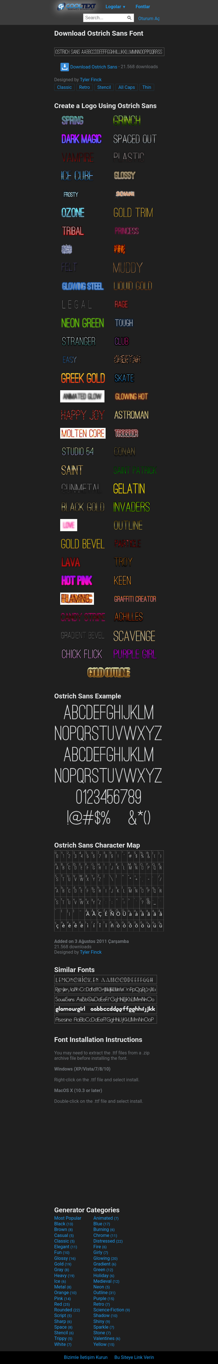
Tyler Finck (91, 79)
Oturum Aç (149, 18)
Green (103, 1269)
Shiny (101, 1321)
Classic (64, 87)
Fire (100, 1246)
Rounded (67, 1309)
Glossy (65, 1258)
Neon (101, 1287)
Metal (63, 1287)
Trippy (63, 1338)
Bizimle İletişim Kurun (86, 1357)
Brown (63, 1229)
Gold (63, 1264)
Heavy (64, 1275)
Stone (102, 1332)
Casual (64, 1235)
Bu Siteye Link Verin (134, 1357)
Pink (62, 1298)
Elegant (65, 1246)
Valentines (106, 1338)
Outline (104, 1292)
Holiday (103, 1275)
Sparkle (103, 1327)
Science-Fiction (111, 1309)
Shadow (105, 1315)
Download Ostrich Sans (88, 67)
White (63, 1344)
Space (63, 1327)
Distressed (108, 1241)
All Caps (126, 87)
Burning (104, 1229)
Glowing (105, 1258)
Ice (60, 1281)
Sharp (63, 1321)
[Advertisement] (27, 114)
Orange (65, 1292)
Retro (84, 87)
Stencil (104, 87)
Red (62, 1304)
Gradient (104, 1264)
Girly (100, 1252)
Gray (61, 1269)
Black (63, 1223)
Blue (101, 1223)
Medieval (106, 1281)
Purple (103, 1298)
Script (63, 1315)
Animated (106, 1218)
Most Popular (67, 1218)
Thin (146, 87)
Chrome (105, 1235)
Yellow (103, 1344)
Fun (62, 1252)
